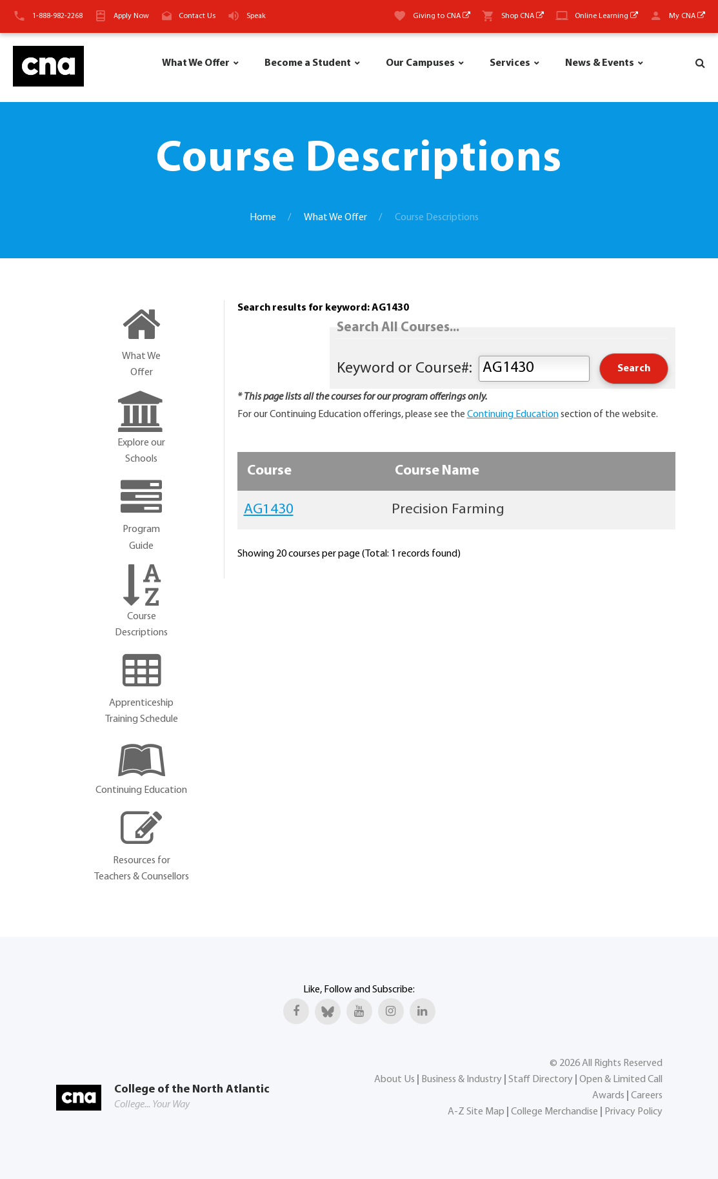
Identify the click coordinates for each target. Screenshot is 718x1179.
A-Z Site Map (476, 1112)
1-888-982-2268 (57, 16)
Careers (647, 1096)
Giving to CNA (441, 16)
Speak (256, 16)
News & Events (599, 63)
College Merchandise (554, 1112)
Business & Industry (461, 1079)
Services (510, 63)
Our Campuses (420, 63)
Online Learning (606, 16)
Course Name (437, 471)
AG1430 (269, 509)
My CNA (687, 16)
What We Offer (196, 63)
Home (263, 217)
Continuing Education (513, 414)
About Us (394, 1079)
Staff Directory (540, 1079)
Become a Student (307, 63)
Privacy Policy (633, 1112)
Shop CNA (522, 16)
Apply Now (131, 16)
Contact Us (197, 16)
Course (269, 471)
